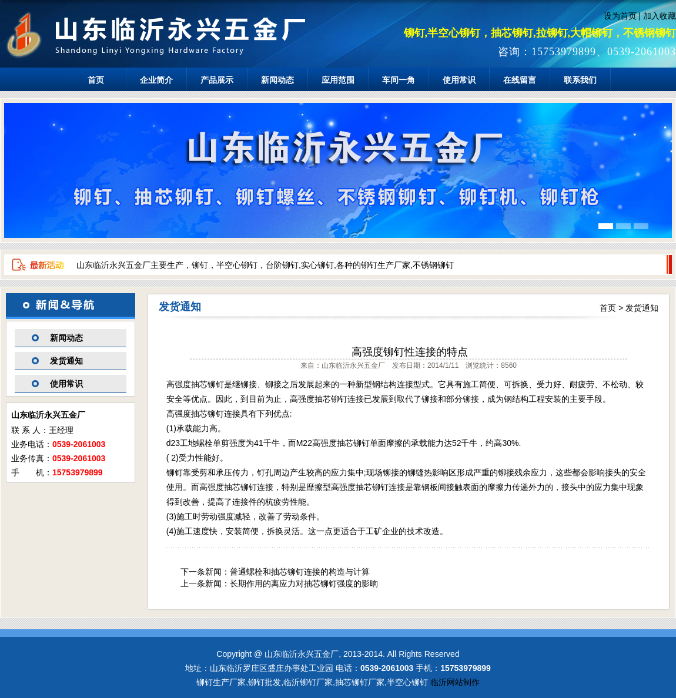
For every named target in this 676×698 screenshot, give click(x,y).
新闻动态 (277, 80)
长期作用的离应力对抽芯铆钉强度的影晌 (304, 583)
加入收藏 (659, 16)
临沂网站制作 (455, 682)
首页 (96, 80)
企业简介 (156, 80)
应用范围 (338, 80)
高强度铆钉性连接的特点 (410, 352)
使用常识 (459, 80)
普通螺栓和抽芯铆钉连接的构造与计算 (300, 571)
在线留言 (519, 80)
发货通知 (66, 360)
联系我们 (580, 80)
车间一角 (398, 80)
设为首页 (620, 16)
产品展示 (216, 80)
